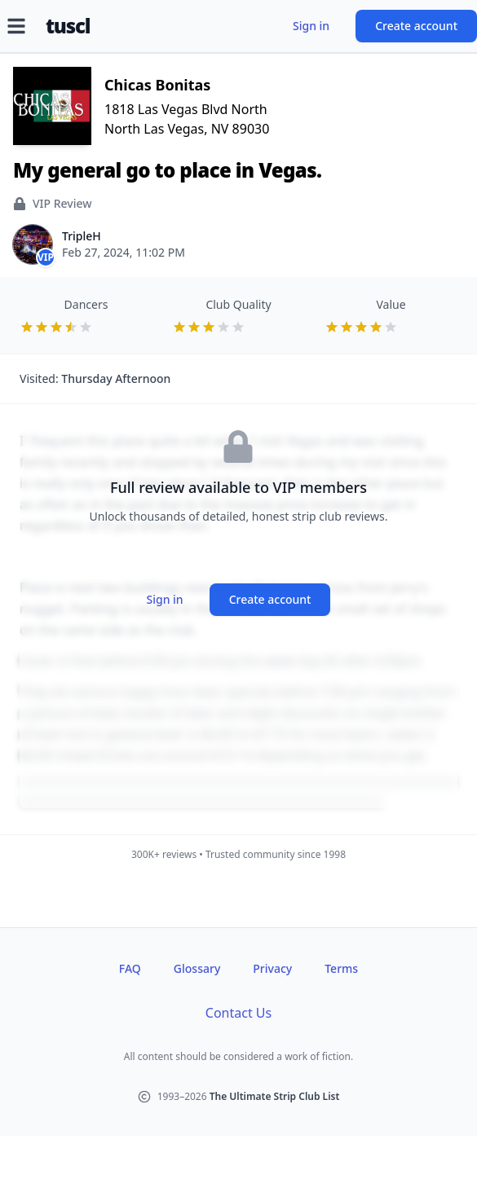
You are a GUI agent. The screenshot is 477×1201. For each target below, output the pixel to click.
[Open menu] (16, 26)
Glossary (197, 968)
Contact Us (238, 1013)
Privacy (272, 968)
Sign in (311, 25)
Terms (341, 968)
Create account (416, 25)
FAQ (130, 968)
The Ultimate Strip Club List (275, 1096)
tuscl (68, 26)
